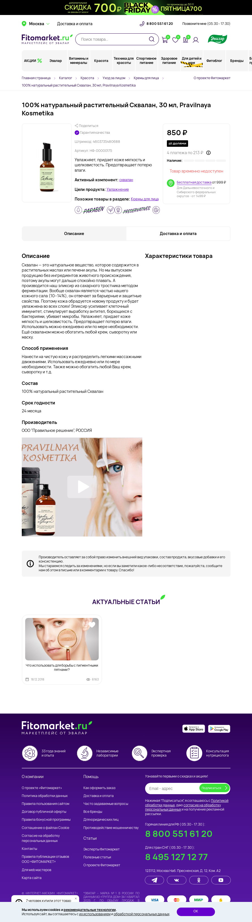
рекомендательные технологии (90, 909)
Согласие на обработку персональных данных (41, 838)
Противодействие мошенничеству (111, 827)
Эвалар (56, 65)
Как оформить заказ (99, 787)
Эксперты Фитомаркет (101, 849)
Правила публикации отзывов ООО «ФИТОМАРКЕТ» (45, 859)
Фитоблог (214, 65)
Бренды (237, 65)
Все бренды (92, 811)
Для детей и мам (191, 65)
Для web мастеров (36, 869)
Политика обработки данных (45, 795)
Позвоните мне (206, 28)
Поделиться (86, 126)
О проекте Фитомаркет (212, 78)
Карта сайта (32, 877)
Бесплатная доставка (194, 182)
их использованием (95, 914)
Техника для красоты (124, 65)
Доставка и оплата (74, 28)
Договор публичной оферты (44, 811)
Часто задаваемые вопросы (105, 803)
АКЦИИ (30, 65)
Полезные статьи (97, 857)
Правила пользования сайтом (45, 803)
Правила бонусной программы (46, 819)
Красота (101, 65)
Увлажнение (118, 189)
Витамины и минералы (78, 65)
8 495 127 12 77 (176, 857)
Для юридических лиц (101, 819)
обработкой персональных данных (141, 914)
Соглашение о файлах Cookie (45, 827)
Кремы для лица (90, 204)
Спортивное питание (146, 65)
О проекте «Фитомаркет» (42, 787)
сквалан (127, 179)
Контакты (29, 848)
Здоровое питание (169, 65)
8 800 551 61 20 (160, 28)
